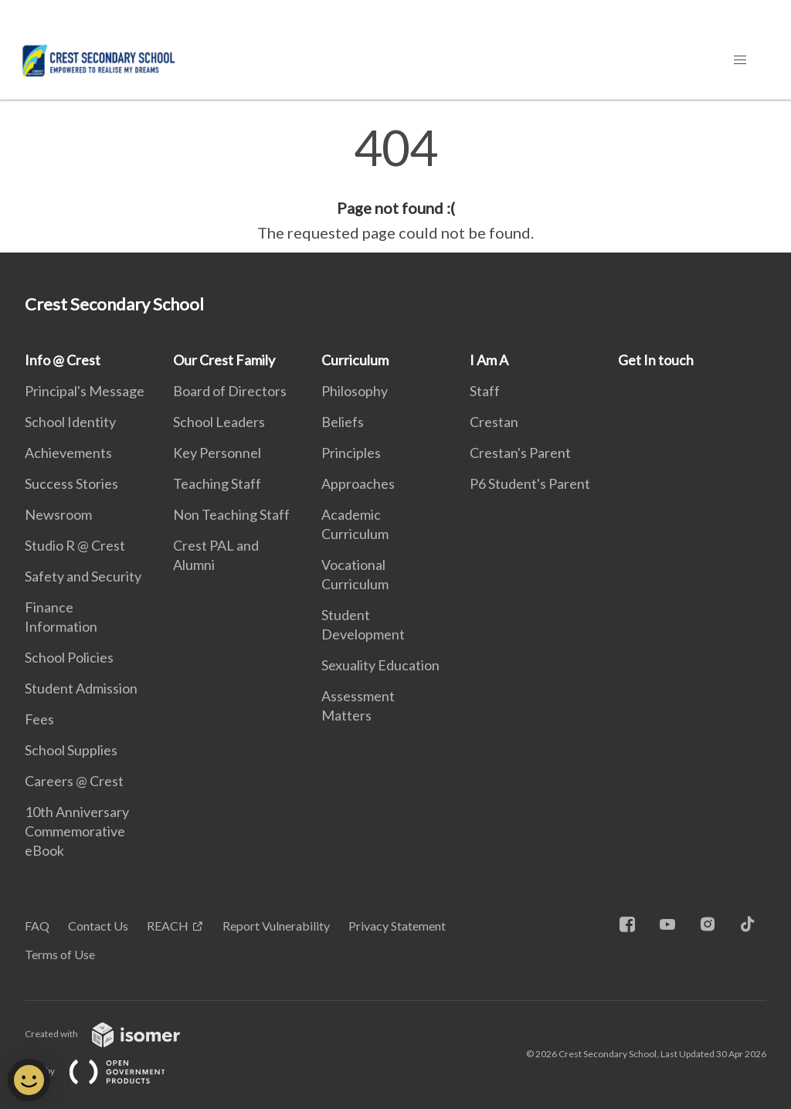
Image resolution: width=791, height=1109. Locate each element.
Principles (351, 452)
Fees (39, 719)
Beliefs (342, 421)
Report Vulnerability (276, 925)
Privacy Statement (397, 925)
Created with (115, 1033)
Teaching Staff (217, 483)
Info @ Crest (62, 359)
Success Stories (71, 483)
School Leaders (219, 421)
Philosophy (354, 390)
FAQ (37, 925)
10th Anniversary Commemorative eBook (77, 831)
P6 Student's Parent (530, 483)
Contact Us (98, 925)
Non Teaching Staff (231, 514)
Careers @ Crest (74, 780)
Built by (107, 1071)
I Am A (489, 359)
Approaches (358, 483)
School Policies (69, 657)
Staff (485, 390)
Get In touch (656, 359)
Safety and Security (83, 576)
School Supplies (71, 749)
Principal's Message (84, 390)
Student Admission (81, 688)
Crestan (494, 421)
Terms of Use (60, 954)
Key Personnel (217, 452)
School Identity (70, 421)
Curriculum (355, 359)
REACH (167, 925)
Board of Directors (230, 390)
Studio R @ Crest (75, 545)
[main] (395, 184)
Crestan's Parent (520, 452)
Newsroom (58, 514)
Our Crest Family (224, 359)
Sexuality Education (380, 664)
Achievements (68, 452)
